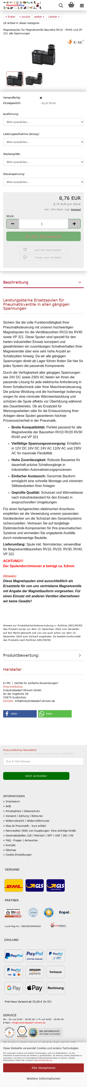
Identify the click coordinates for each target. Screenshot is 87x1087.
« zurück (24, 16)
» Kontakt (9, 845)
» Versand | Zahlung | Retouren (23, 815)
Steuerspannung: (14, 173)
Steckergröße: (12, 153)
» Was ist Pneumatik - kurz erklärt (24, 825)
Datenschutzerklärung (43, 1060)
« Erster (10, 16)
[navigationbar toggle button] (82, 5)
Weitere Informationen (43, 1078)
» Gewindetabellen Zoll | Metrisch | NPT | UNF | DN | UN (38, 835)
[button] (12, 223)
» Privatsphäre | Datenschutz (21, 811)
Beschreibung (15, 282)
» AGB (7, 806)
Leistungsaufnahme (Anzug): (21, 133)
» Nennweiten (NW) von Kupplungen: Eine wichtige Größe (39, 830)
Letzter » (54, 16)
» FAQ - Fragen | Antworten (20, 840)
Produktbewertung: (21, 655)
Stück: (10, 216)
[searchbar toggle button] (61, 5)
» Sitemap (9, 849)
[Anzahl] (43, 223)
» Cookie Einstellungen (17, 854)
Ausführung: (11, 113)
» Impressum (11, 801)
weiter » (39, 16)
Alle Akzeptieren (44, 1068)
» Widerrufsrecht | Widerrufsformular (26, 820)
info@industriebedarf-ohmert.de (28, 1022)
